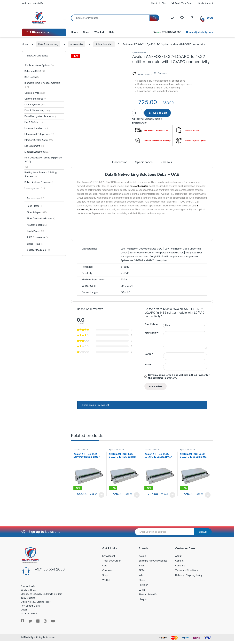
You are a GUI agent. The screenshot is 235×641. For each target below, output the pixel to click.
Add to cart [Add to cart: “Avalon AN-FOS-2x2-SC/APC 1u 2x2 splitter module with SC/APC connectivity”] (101, 495)
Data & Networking (48, 44)
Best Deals (31, 77)
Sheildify (28, 637)
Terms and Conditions (186, 570)
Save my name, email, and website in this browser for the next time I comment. (179, 376)
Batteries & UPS (35, 71)
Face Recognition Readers (40, 116)
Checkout (107, 570)
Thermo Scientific (148, 594)
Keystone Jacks (37, 225)
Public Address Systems (39, 65)
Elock (141, 565)
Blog (164, 3)
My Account (205, 3)
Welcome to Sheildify (32, 3)
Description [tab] (119, 162)
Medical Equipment (37, 151)
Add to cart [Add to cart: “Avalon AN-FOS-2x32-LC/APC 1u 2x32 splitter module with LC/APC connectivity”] (172, 495)
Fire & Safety (33, 122)
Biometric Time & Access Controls (42, 84)
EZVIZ (142, 589)
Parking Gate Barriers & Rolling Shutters (40, 174)
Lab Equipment (34, 145)
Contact (179, 560)
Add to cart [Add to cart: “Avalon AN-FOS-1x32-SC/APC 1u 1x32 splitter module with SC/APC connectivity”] (137, 495)
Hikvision (143, 584)
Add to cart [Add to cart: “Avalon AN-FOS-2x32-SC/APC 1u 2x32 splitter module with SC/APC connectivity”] (208, 495)
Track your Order (111, 560)
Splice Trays (35, 244)
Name (148, 353)
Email (148, 364)
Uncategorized (34, 188)
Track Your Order (181, 3)
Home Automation (36, 128)
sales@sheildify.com (199, 32)
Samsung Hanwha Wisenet (153, 560)
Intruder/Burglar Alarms (38, 140)
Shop (86, 32)
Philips (142, 580)
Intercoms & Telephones (39, 134)
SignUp (203, 531)
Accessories (76, 44)
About (154, 3)
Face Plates (34, 206)
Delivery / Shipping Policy (188, 575)
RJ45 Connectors (37, 237)
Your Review (151, 332)
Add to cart (160, 112)
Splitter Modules (104, 44)
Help (111, 32)
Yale (141, 575)
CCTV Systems (35, 104)
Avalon (143, 122)
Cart (104, 565)
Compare (162, 73)
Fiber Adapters (37, 212)
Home (74, 32)
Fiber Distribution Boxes (41, 218)
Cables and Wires (35, 98)
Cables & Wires (35, 92)
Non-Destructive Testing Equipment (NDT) (43, 159)
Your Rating (150, 324)
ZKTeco (143, 570)
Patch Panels (36, 231)
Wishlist (99, 32)
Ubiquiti (143, 599)
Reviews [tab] (166, 162)
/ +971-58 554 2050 (167, 32)
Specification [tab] (144, 162)
